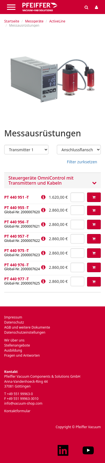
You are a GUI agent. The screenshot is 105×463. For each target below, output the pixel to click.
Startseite (11, 21)
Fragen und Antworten (22, 355)
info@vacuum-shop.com (23, 403)
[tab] (52, 180)
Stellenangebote (17, 345)
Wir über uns (14, 340)
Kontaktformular (17, 411)
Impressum (13, 317)
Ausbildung (13, 350)
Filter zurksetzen (82, 161)
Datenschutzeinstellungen (24, 332)
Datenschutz (14, 322)
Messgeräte (34, 21)
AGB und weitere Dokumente (27, 327)
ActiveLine (57, 21)
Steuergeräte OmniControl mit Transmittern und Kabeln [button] (52, 180)
